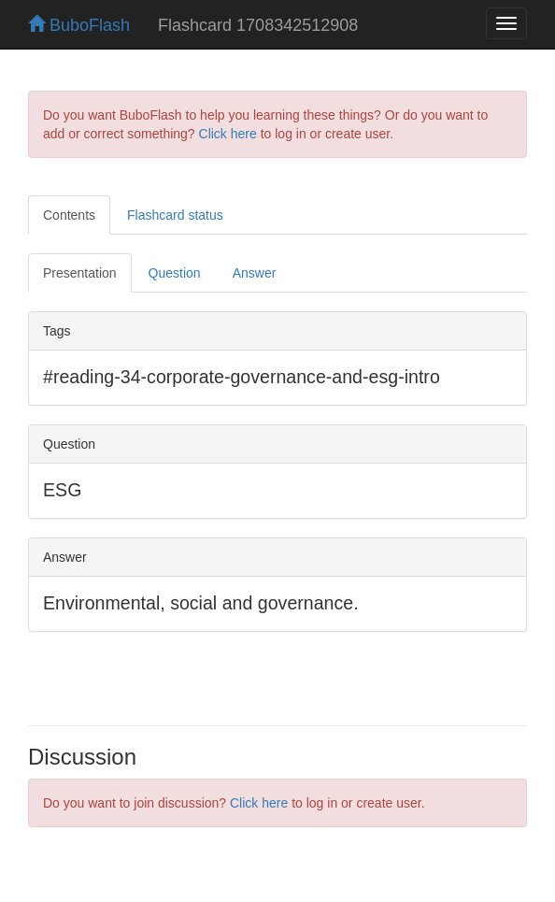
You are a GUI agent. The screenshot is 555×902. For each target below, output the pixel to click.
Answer (255, 272)
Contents (69, 215)
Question (175, 272)
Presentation (80, 272)
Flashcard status (175, 215)
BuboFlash (79, 25)
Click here (228, 133)
